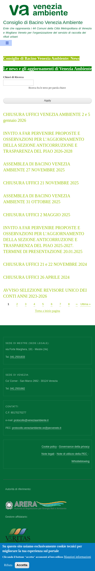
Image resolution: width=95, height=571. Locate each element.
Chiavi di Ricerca (13, 77)
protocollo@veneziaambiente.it (31, 420)
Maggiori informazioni (77, 559)
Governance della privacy (74, 446)
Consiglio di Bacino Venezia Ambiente (43, 22)
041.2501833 (17, 356)
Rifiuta (8, 567)
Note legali (47, 453)
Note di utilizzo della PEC (72, 453)
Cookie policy (49, 446)
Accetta (22, 567)
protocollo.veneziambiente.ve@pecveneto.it (36, 427)
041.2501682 (17, 388)
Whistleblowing (80, 461)
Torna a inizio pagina (47, 310)
